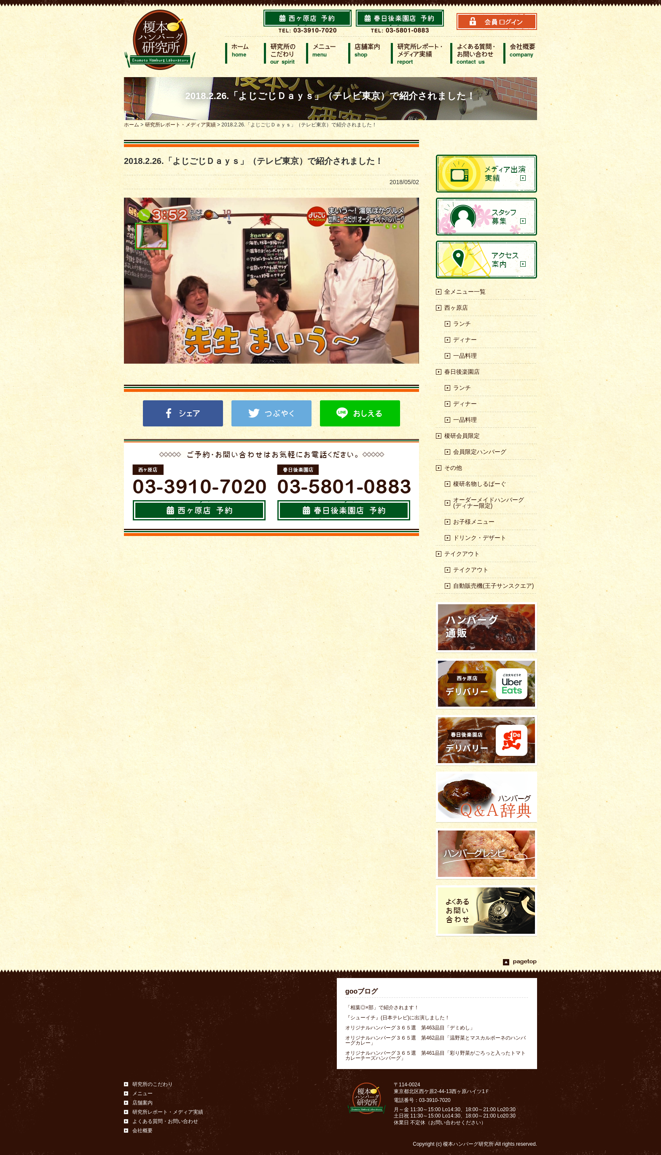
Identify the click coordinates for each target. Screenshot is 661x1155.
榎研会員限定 (462, 435)
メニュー (142, 1093)
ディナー (465, 339)
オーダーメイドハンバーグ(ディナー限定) (488, 502)
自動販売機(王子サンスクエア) (493, 585)
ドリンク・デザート (479, 537)
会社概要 (142, 1131)
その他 (453, 467)
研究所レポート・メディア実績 (180, 125)
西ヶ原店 (456, 307)
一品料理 (465, 355)
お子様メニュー (473, 521)
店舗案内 (142, 1103)
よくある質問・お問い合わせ (165, 1121)
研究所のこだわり (152, 1084)
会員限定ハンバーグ (479, 451)
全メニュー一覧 (465, 291)
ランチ (462, 323)
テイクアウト (462, 553)
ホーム (131, 125)
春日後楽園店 (462, 371)
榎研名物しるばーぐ (479, 483)
